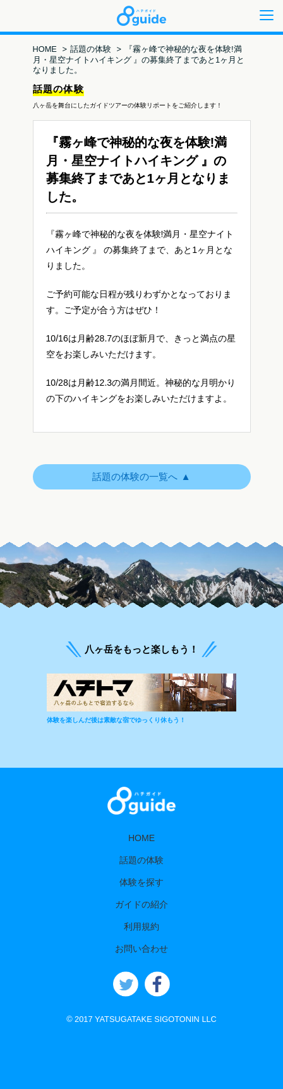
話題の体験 (90, 49)
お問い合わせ (141, 949)
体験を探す (141, 882)
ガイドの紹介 (141, 904)
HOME (45, 49)
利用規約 (141, 926)
